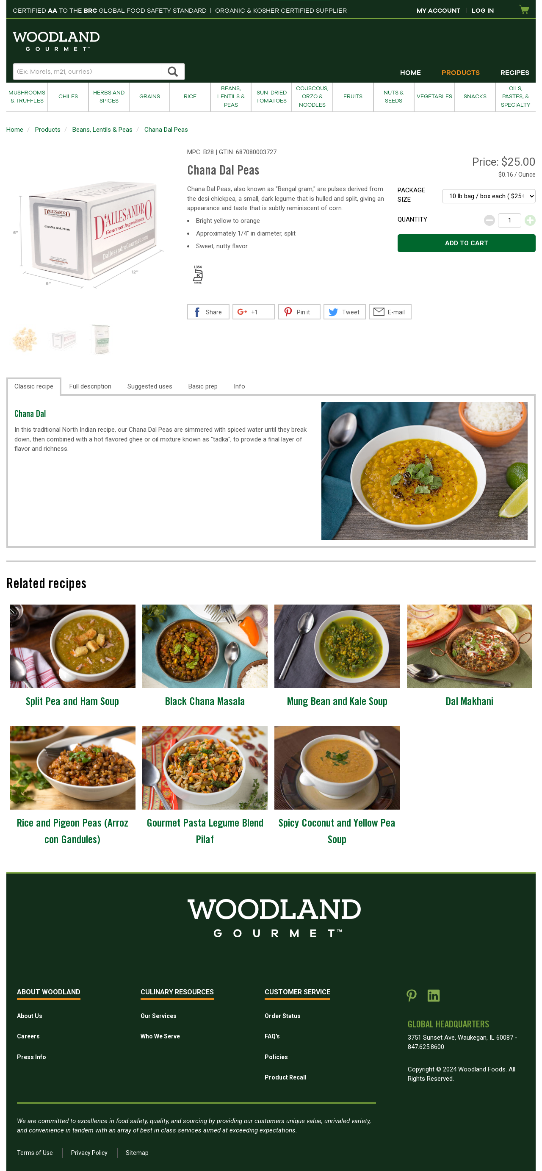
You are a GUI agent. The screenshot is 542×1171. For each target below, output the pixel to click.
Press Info (31, 1057)
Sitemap (137, 1152)
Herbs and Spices (108, 97)
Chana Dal (30, 415)
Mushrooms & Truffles (26, 97)
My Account (438, 10)
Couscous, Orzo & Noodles (312, 97)
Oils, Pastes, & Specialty (516, 97)
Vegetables (434, 96)
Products (461, 73)
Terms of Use (35, 1152)
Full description (90, 386)
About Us (29, 1016)
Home (410, 73)
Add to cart (466, 243)
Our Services (159, 1016)
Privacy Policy (89, 1152)
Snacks (475, 96)
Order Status (283, 1016)
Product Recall (286, 1077)
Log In (483, 10)
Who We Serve (160, 1036)
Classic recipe (33, 386)
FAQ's (272, 1036)
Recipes (515, 73)
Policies (276, 1057)
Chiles (68, 96)
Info (239, 386)
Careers (28, 1036)
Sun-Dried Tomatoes (271, 97)
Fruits (352, 96)
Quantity (412, 219)
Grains (149, 96)
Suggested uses (149, 386)
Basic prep (203, 386)
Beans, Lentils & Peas (231, 97)
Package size (411, 195)
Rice (190, 96)
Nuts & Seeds (394, 97)
